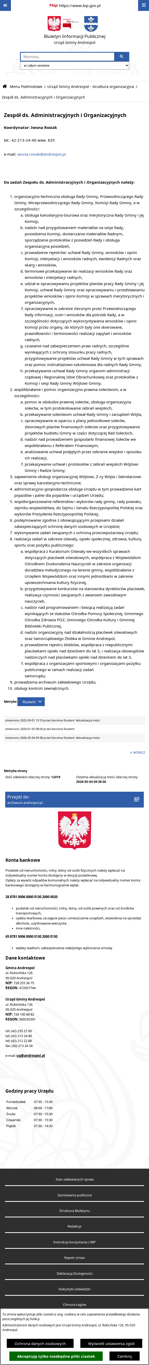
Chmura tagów (74, 1304)
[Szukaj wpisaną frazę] (122, 57)
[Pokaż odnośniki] (5, 5)
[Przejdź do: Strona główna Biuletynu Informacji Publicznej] (4, 86)
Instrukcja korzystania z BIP (74, 1242)
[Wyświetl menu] (143, 5)
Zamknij (124, 1356)
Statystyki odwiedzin (74, 1289)
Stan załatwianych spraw (75, 1179)
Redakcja (74, 1226)
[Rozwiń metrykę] (31, 701)
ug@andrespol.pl (30, 1055)
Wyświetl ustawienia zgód (111, 1343)
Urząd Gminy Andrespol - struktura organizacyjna (90, 86)
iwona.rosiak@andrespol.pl (41, 154)
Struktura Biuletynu (74, 1211)
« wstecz (137, 752)
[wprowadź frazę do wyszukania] (67, 57)
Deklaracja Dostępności (75, 1273)
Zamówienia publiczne (74, 1195)
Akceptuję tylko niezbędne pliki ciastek (56, 1356)
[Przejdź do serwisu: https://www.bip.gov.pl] (74, 5)
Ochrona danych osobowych (40, 1343)
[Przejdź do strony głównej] (74, 31)
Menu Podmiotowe (26, 86)
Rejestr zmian (74, 1258)
